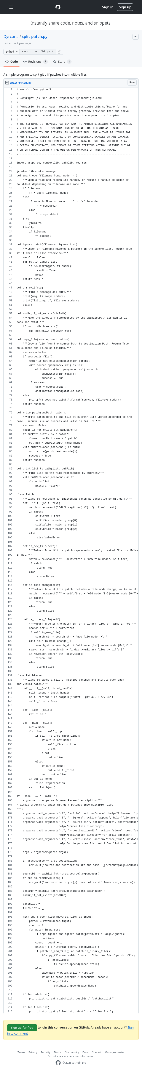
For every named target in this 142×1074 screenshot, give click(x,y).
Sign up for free (22, 1028)
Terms (21, 1052)
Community (72, 1052)
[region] (71, 550)
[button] (59, 52)
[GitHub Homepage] (58, 1062)
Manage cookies (114, 1052)
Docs (86, 1052)
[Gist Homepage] (58, 7)
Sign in (107, 7)
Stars (62, 61)
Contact (96, 1052)
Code (11, 61)
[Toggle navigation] (11, 7)
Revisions (35, 61)
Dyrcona (11, 36)
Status (57, 1052)
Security (45, 1052)
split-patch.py (35, 36)
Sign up (125, 7)
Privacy (33, 1052)
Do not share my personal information (71, 1056)
